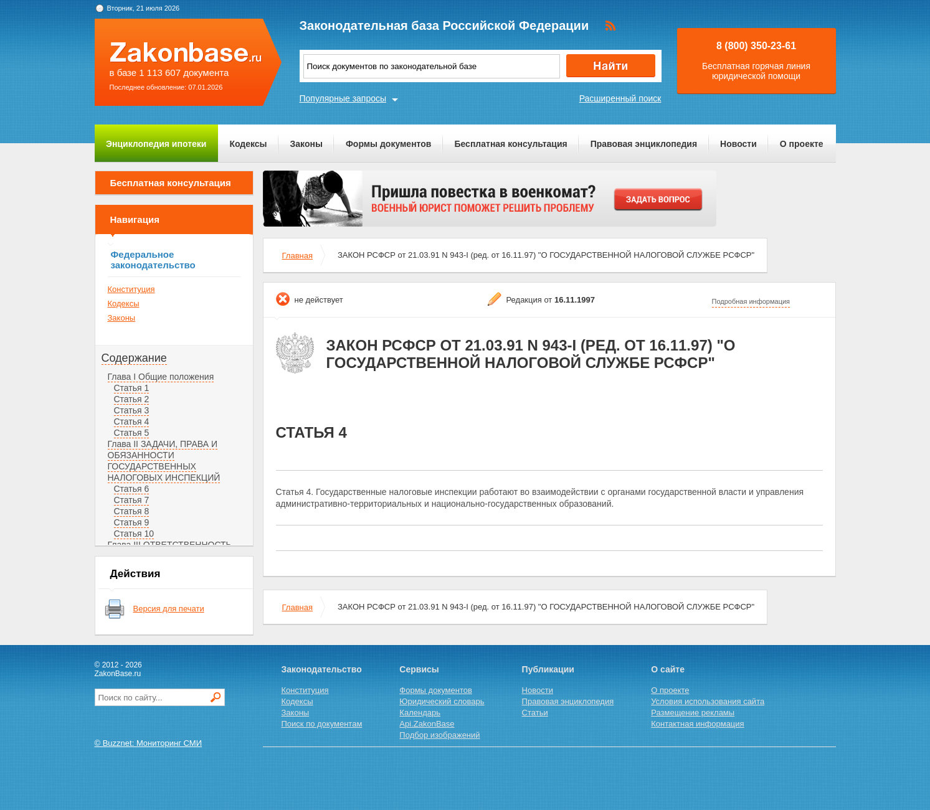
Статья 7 (131, 500)
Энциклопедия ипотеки (156, 144)
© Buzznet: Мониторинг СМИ (148, 743)
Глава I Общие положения (161, 377)
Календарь (419, 712)
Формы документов (389, 144)
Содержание (134, 358)
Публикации (548, 669)
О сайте (668, 669)
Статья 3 (131, 410)
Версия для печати (168, 608)
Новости (738, 144)
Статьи (535, 712)
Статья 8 (131, 511)
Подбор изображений (439, 735)
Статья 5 (131, 433)
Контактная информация (697, 723)
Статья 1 (131, 388)
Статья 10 (134, 534)
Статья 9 (131, 522)
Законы (306, 144)
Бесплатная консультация (510, 144)
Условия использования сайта (707, 701)
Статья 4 (131, 421)
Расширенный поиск (620, 98)
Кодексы (248, 144)
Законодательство (322, 669)
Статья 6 (131, 489)
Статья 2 (131, 399)
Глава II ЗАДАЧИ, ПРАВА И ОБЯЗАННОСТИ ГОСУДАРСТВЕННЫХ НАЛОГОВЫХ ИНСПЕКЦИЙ (164, 461)
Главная (297, 255)
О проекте (801, 144)
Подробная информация (751, 301)
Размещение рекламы (692, 712)
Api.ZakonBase (426, 723)
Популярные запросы (343, 98)
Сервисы (419, 669)
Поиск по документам (322, 723)
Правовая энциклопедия (644, 144)
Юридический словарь (441, 701)
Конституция (131, 289)
